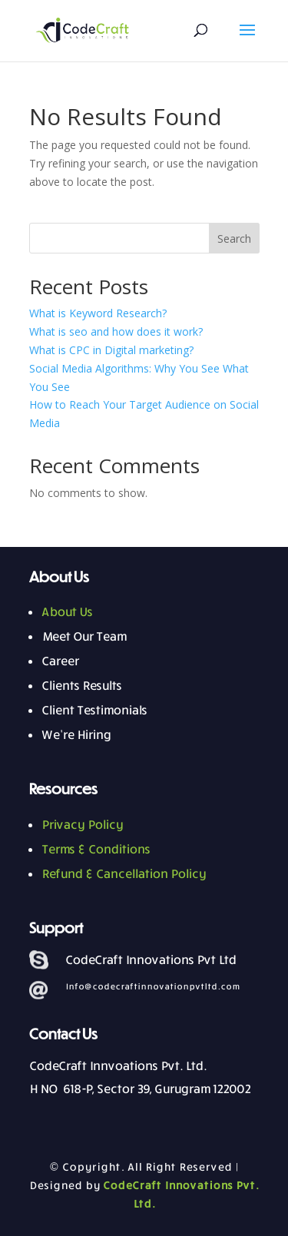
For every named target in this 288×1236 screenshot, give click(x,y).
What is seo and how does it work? (116, 331)
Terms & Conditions (95, 849)
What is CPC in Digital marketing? (111, 350)
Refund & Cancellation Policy (123, 873)
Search (234, 238)
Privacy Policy (82, 824)
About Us (66, 611)
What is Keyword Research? (98, 313)
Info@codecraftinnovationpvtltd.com (152, 986)
